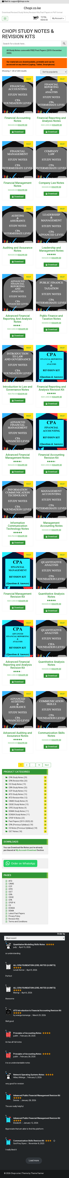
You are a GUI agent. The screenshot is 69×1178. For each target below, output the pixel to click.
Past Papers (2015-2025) (19, 821)
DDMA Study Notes (17, 811)
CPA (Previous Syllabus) (19, 825)
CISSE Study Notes (17, 804)
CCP (10, 886)
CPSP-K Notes (15, 818)
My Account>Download (26, 850)
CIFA (10, 894)
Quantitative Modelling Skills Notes (29, 944)
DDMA (11, 911)
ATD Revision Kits (16, 798)
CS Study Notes (15, 784)
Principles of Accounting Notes (27, 1033)
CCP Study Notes (16, 791)
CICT (11, 892)
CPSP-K (12, 903)
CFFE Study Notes (16, 808)
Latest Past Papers (17, 913)
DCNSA (12, 908)
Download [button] (18, 132)
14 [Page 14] (39, 765)
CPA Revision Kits (16, 781)
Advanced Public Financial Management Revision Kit (36, 1095)
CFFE (11, 889)
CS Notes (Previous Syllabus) (21, 828)
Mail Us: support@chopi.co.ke (15, 1)
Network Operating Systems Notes (28, 1075)
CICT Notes (13, 831)
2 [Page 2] (26, 765)
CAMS (11, 884)
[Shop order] (54, 72)
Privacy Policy (14, 916)
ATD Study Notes (16, 794)
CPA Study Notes (16, 777)
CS (10, 905)
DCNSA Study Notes (17, 814)
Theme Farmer (37, 1173)
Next (47, 765)
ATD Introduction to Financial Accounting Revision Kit (37, 1010)
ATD (10, 881)
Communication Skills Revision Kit (28, 1141)
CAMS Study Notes (17, 801)
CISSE (11, 897)
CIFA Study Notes (16, 787)
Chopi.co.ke (32, 8)
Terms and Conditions (18, 921)
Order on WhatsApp (23, 863)
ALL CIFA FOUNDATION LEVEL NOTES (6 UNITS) (34, 965)
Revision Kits (14, 919)
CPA (10, 900)
